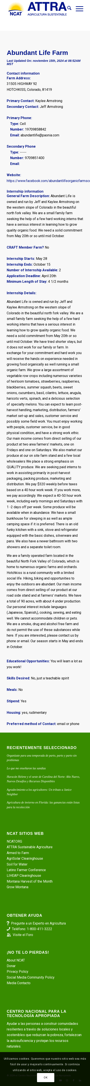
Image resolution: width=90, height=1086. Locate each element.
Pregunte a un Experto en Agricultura (38, 923)
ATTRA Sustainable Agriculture (30, 847)
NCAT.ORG (14, 841)
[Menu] (77, 9)
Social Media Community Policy (31, 977)
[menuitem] (67, 9)
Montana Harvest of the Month (30, 881)
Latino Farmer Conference (26, 870)
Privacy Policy (17, 971)
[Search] (67, 9)
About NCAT (16, 960)
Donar (11, 966)
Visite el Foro (23, 935)
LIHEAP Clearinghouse (24, 876)
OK (45, 1077)
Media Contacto (19, 983)
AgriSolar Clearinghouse (25, 858)
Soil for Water (17, 864)
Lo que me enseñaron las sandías (26, 768)
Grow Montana (17, 887)
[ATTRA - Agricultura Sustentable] (37, 9)
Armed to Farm (18, 853)
